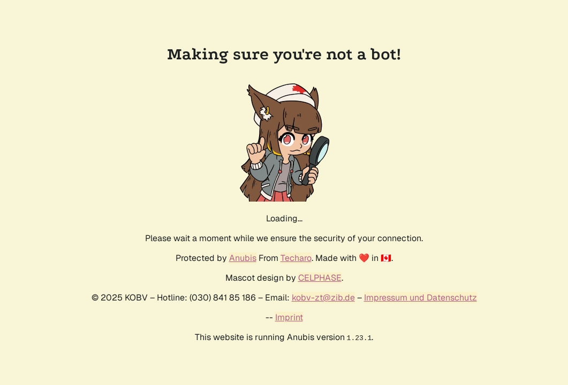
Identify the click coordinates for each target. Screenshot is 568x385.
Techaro (296, 258)
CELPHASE (320, 277)
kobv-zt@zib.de (323, 297)
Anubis (242, 258)
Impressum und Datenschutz (420, 297)
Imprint (289, 317)
